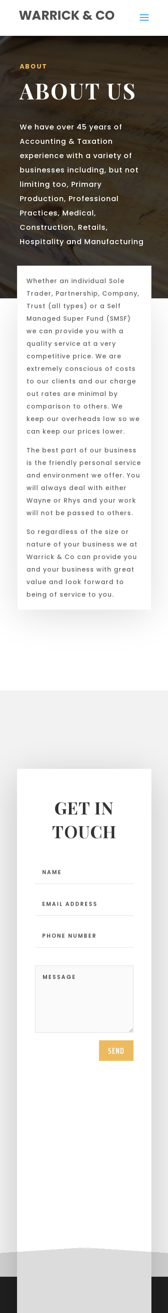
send (116, 1060)
